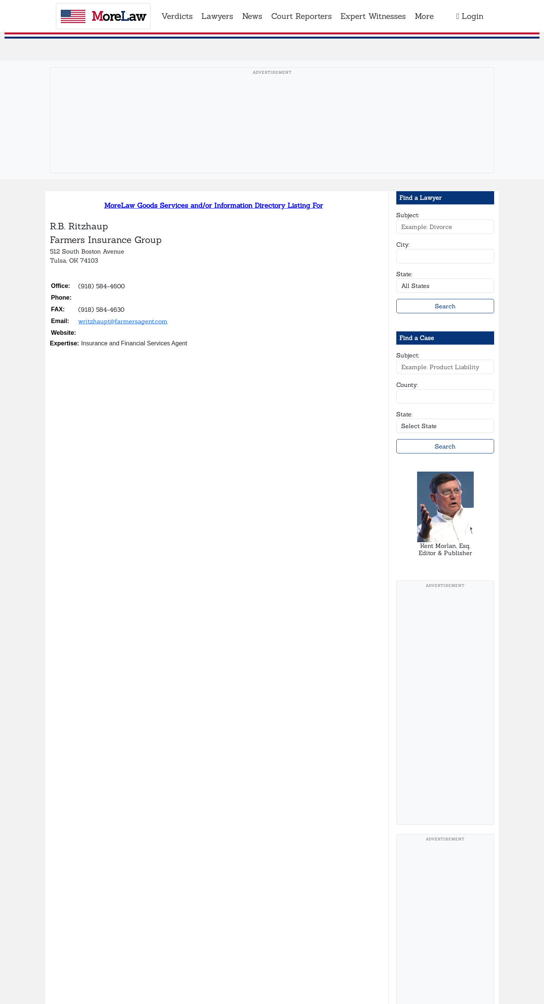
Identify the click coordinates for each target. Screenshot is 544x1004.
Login (470, 16)
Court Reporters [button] (301, 16)
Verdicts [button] (177, 16)
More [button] (424, 16)
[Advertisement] (272, 132)
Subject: (407, 215)
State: (404, 274)
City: (403, 244)
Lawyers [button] (217, 16)
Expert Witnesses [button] (373, 16)
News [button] (252, 16)
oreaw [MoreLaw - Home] (103, 16)
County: (407, 384)
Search (445, 306)
